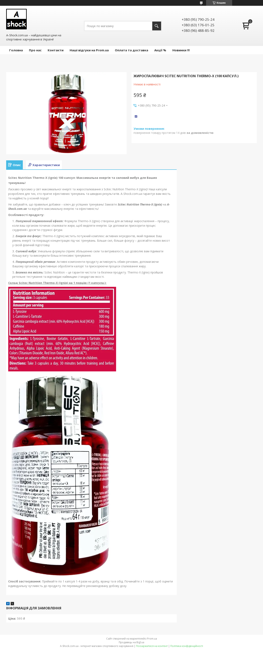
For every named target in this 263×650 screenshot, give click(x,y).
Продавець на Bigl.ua (131, 642)
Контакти (55, 50)
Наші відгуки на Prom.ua (89, 50)
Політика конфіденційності (186, 646)
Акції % (160, 50)
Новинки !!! (181, 50)
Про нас (35, 50)
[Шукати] (156, 26)
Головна (16, 50)
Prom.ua (152, 638)
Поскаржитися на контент (152, 646)
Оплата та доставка (131, 50)
